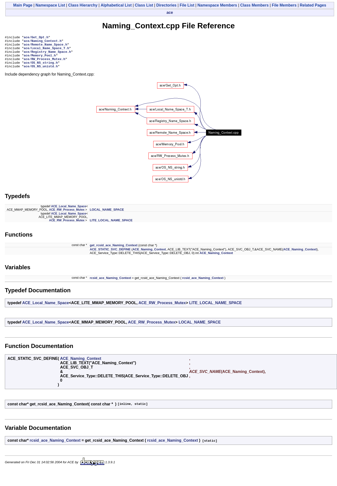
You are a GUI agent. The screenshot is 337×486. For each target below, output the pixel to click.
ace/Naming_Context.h (42, 42)
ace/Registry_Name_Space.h (47, 55)
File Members (284, 5)
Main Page (22, 5)
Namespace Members (217, 5)
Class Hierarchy (83, 5)
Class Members (254, 5)
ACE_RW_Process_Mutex (67, 216)
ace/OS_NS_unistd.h (41, 72)
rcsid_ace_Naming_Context (110, 284)
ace (170, 12)
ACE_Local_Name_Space (68, 213)
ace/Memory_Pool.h (40, 59)
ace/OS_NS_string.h (41, 68)
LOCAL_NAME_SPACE (107, 216)
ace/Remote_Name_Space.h (45, 46)
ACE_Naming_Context (149, 256)
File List (187, 5)
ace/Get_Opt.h (36, 38)
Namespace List (50, 5)
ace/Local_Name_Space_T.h (46, 51)
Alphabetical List (116, 5)
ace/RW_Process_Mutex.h (44, 64)
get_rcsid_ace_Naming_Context (114, 252)
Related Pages (313, 5)
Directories (166, 5)
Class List (144, 5)
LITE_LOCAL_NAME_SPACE (111, 227)
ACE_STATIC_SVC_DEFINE (110, 256)
